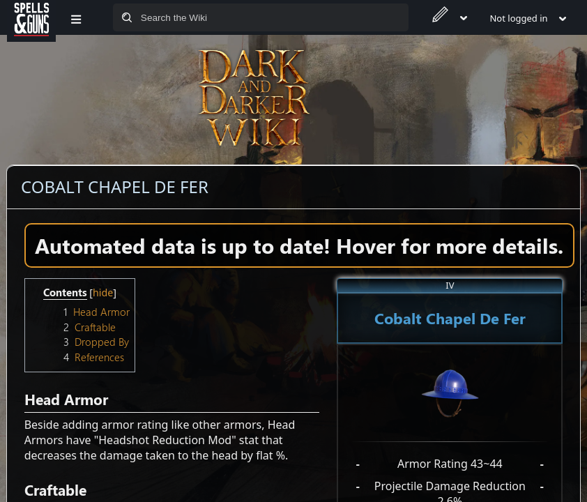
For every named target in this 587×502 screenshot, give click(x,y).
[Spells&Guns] (31, 17)
